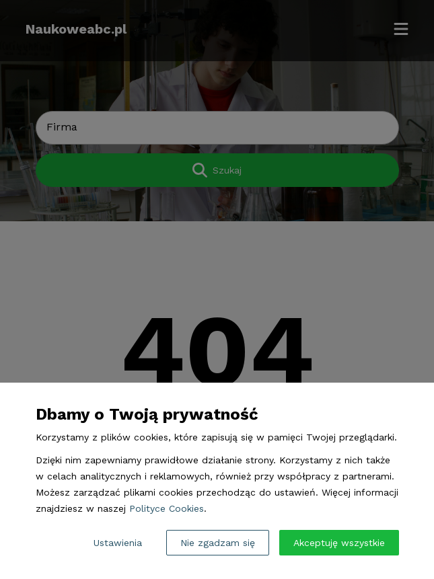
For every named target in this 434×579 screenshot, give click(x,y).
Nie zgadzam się (217, 542)
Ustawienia (118, 542)
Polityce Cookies (166, 508)
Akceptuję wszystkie (339, 542)
